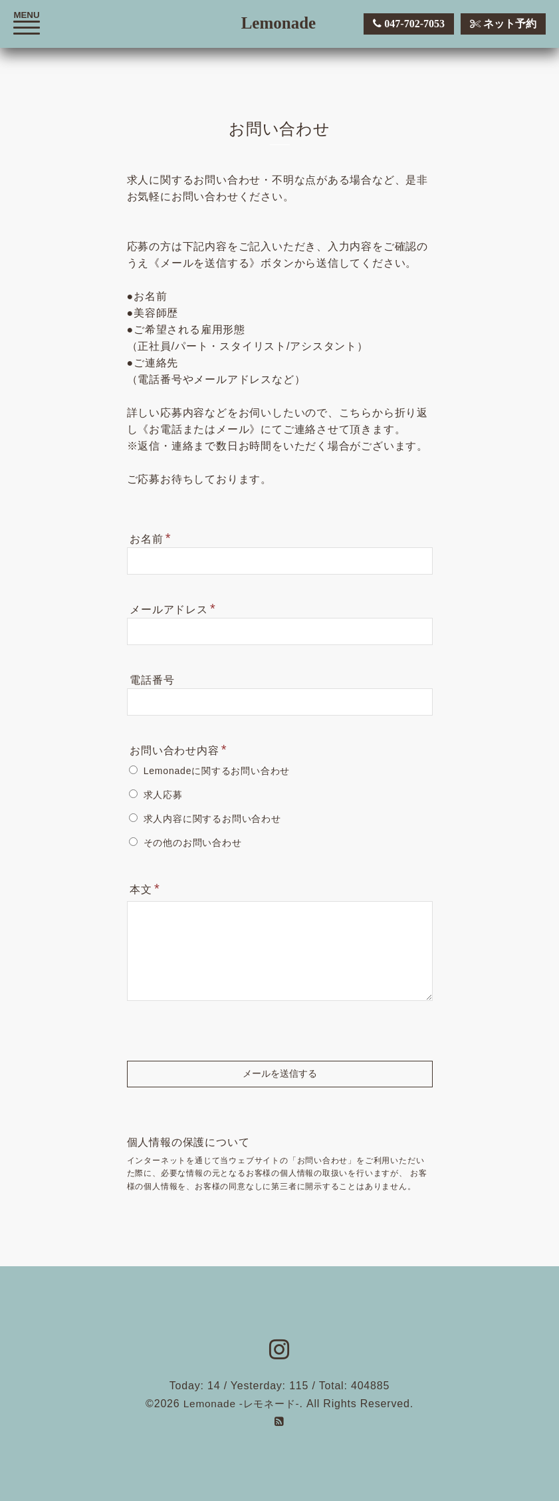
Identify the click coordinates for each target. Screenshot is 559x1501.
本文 (145, 888)
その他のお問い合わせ (193, 842)
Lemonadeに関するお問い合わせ (217, 770)
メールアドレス (172, 608)
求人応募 (163, 794)
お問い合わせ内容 (178, 749)
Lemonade (278, 23)
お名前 (150, 538)
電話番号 (152, 680)
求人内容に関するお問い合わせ (212, 818)
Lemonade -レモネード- (241, 1403)
